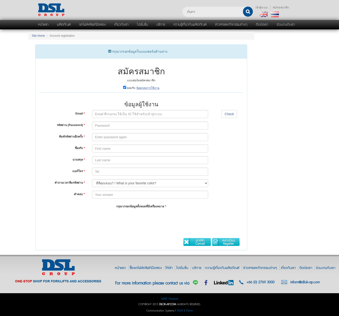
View (189, 310)
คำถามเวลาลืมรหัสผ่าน (70, 182)
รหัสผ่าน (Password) (71, 125)
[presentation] (128, 220)
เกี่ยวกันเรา (288, 267)
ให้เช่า (169, 267)
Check (229, 114)
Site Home (38, 35)
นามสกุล (79, 159)
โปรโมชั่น (182, 267)
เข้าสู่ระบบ (261, 8)
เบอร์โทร (78, 171)
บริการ (197, 267)
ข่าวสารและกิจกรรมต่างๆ (260, 267)
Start (180, 310)
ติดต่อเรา (305, 267)
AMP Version (169, 298)
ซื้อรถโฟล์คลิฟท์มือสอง (146, 267)
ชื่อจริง (80, 148)
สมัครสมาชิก (281, 8)
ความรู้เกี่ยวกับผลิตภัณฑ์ (222, 267)
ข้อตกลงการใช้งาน (147, 88)
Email (80, 113)
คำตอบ (79, 194)
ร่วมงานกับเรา (325, 267)
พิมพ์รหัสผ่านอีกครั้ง (72, 136)
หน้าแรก (120, 267)
